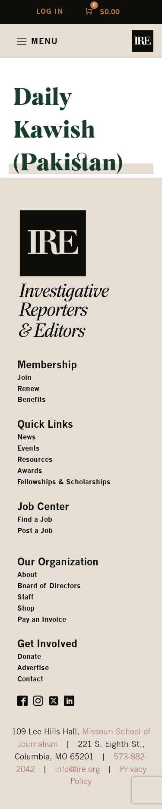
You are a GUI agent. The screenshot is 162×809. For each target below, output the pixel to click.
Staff (25, 597)
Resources (35, 459)
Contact (30, 679)
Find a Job (34, 519)
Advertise (33, 668)
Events (28, 448)
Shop (26, 608)
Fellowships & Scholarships (64, 482)
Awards (29, 471)
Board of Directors (49, 586)
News (26, 437)
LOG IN (50, 11)
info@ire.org (77, 769)
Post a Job (35, 531)
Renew (28, 389)
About (27, 575)
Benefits (31, 399)
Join (24, 377)
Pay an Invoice (41, 619)
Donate (29, 656)
